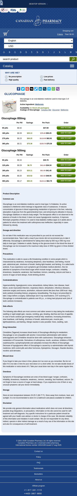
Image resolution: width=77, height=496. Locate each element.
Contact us (38, 451)
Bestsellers (38, 474)
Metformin (39, 104)
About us (38, 480)
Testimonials (38, 468)
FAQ (38, 463)
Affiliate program (38, 486)
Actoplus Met (46, 110)
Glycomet (56, 110)
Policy (38, 457)
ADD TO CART (66, 128)
